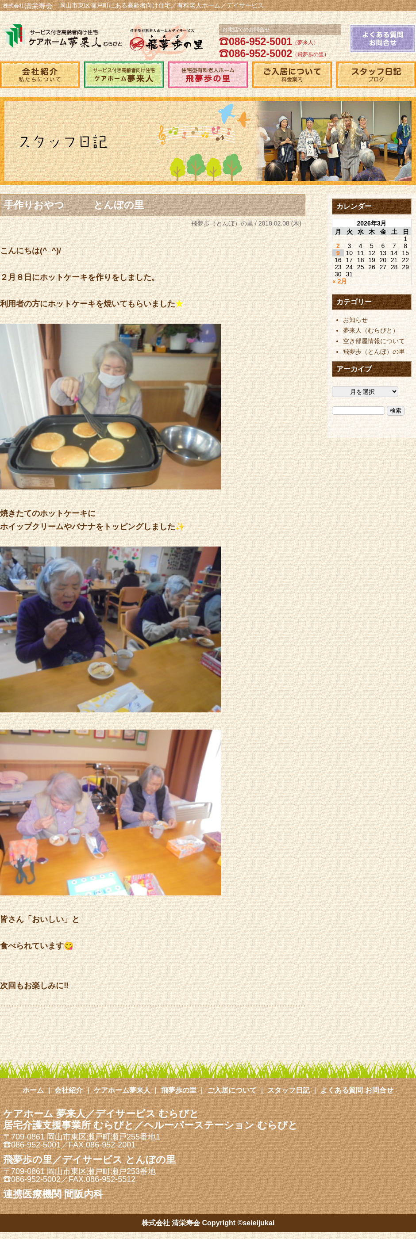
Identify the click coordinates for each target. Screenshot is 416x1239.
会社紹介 (68, 1090)
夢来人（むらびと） (371, 330)
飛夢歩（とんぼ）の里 (222, 223)
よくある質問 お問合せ (356, 1090)
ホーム (33, 1090)
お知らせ (355, 319)
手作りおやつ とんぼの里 (74, 204)
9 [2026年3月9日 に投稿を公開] (338, 253)
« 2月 (339, 281)
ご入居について (232, 1090)
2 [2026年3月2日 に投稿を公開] (338, 246)
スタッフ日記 (288, 1090)
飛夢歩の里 (178, 1090)
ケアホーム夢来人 (122, 1090)
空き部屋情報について (374, 340)
